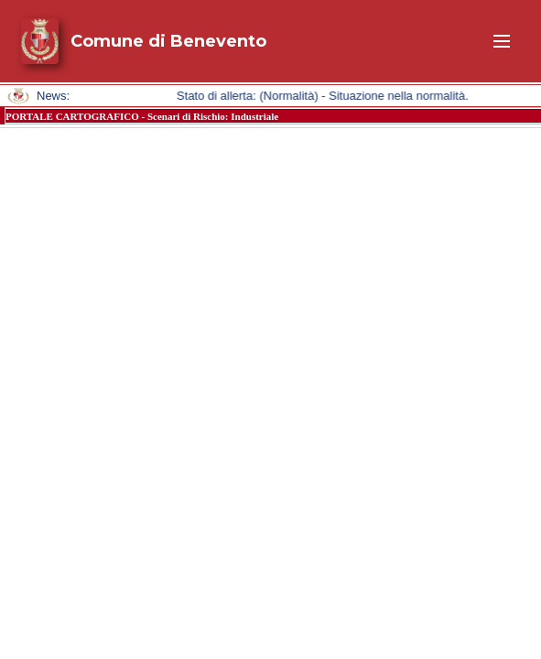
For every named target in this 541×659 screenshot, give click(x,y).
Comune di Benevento (168, 41)
